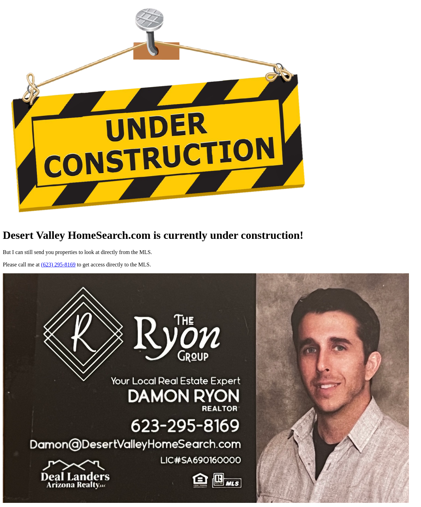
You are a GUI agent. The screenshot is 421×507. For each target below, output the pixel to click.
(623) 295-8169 (58, 264)
